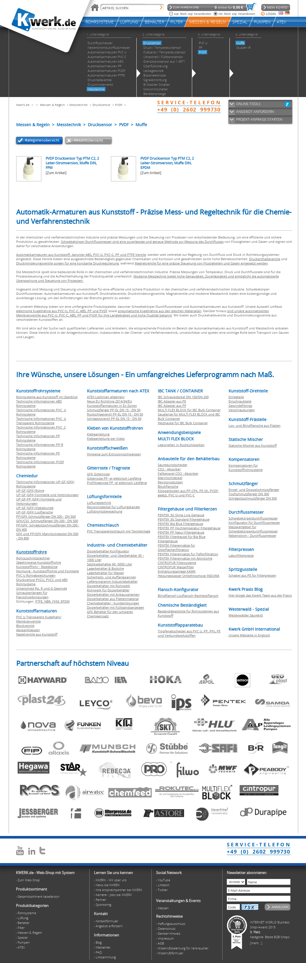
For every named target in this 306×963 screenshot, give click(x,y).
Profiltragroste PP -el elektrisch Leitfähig (117, 482)
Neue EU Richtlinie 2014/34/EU (109, 401)
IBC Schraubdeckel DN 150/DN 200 (183, 397)
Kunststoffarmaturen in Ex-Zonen (112, 405)
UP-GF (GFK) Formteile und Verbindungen (47, 495)
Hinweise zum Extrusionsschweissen (114, 454)
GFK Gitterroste (98, 474)
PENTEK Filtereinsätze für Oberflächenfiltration (176, 547)
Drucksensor (101, 105)
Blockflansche (168, 486)
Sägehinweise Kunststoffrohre (38, 562)
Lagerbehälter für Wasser (105, 573)
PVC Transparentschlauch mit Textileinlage (118, 531)
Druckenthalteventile (264, 259)
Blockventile (25, 625)
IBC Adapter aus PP (172, 405)
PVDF (118, 105)
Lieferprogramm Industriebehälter (112, 581)
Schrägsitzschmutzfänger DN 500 (253, 498)
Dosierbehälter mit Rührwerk (108, 586)
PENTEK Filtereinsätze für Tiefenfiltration (188, 554)
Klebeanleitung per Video (106, 438)
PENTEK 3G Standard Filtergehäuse (183, 519)
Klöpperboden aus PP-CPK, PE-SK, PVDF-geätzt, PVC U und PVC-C (188, 493)
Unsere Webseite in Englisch (249, 635)
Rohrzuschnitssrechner (33, 558)
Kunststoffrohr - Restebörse (37, 567)
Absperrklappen (28, 630)
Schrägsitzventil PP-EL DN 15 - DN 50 (114, 418)
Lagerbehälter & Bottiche (105, 568)
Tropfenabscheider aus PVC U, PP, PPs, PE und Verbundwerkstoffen (189, 633)
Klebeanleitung (98, 434)
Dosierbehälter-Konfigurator (108, 551)
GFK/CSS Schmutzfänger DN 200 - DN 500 (47, 521)
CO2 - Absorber (169, 469)
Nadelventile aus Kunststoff (37, 634)
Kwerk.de (22, 105)
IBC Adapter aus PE (172, 401)
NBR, (48, 601)
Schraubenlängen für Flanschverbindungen (32, 595)
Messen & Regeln (52, 105)
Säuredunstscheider (172, 465)
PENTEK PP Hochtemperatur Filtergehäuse (189, 528)
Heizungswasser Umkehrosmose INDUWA (188, 575)
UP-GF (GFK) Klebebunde (34, 508)
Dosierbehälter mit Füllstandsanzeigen (115, 607)
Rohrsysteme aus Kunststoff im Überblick (47, 397)
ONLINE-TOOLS (248, 103)
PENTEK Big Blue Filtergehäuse (180, 523)
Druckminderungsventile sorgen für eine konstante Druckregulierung (67, 263)
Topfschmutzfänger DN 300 (249, 494)
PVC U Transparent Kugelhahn (38, 617)
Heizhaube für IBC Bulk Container (183, 423)
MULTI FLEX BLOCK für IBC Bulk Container (189, 410)
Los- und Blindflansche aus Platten (255, 425)
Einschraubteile (240, 401)
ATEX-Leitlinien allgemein (106, 397)
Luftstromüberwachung (104, 511)
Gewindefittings (240, 405)
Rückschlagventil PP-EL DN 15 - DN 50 (115, 414)
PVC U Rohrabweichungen (35, 575)
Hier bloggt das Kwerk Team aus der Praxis (260, 595)
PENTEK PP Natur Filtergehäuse (181, 532)
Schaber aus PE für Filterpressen (252, 575)
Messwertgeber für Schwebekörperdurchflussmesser (253, 529)
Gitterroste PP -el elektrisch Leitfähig (114, 478)
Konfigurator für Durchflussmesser (254, 522)
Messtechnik (78, 105)
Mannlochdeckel (170, 478)
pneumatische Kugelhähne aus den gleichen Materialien (159, 311)
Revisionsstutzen (170, 482)
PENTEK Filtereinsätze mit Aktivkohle (185, 558)
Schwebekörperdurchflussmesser (253, 518)
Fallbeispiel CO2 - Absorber (178, 473)
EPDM (65, 601)
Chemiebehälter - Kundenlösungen (113, 603)
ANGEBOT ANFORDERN (255, 111)
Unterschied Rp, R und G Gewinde (41, 588)
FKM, (56, 601)
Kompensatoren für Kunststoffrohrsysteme (246, 467)
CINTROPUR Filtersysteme (177, 562)
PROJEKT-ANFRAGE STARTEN (259, 119)
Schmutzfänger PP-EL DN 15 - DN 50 (113, 410)
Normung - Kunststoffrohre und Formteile (47, 571)
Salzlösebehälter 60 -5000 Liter (109, 564)
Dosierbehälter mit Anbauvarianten (113, 594)
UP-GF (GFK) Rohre (30, 490)
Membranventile (28, 621)
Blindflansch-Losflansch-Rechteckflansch (188, 595)
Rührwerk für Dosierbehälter (108, 590)
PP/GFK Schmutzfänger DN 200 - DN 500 (46, 516)
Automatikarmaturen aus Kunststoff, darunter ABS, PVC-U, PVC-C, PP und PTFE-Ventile (81, 254)
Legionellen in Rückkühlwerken (181, 445)
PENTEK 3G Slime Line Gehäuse (181, 515)
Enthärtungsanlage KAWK (177, 571)
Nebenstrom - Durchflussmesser (252, 535)
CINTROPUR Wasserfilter (176, 567)
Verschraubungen (242, 410)
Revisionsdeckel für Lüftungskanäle (113, 507)
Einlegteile (236, 397)
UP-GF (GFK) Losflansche (34, 512)
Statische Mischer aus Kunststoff (253, 445)
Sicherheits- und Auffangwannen (111, 577)
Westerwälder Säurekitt (246, 615)
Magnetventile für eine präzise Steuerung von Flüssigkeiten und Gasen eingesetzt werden (201, 263)
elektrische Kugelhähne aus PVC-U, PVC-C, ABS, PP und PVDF (61, 311)
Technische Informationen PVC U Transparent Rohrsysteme (41, 420)
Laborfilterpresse (241, 555)
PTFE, (39, 601)
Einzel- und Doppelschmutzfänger (254, 489)
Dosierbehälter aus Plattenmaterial (113, 599)
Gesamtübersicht (88, 140)
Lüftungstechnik (99, 502)
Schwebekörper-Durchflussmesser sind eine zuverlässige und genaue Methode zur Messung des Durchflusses (142, 241)
